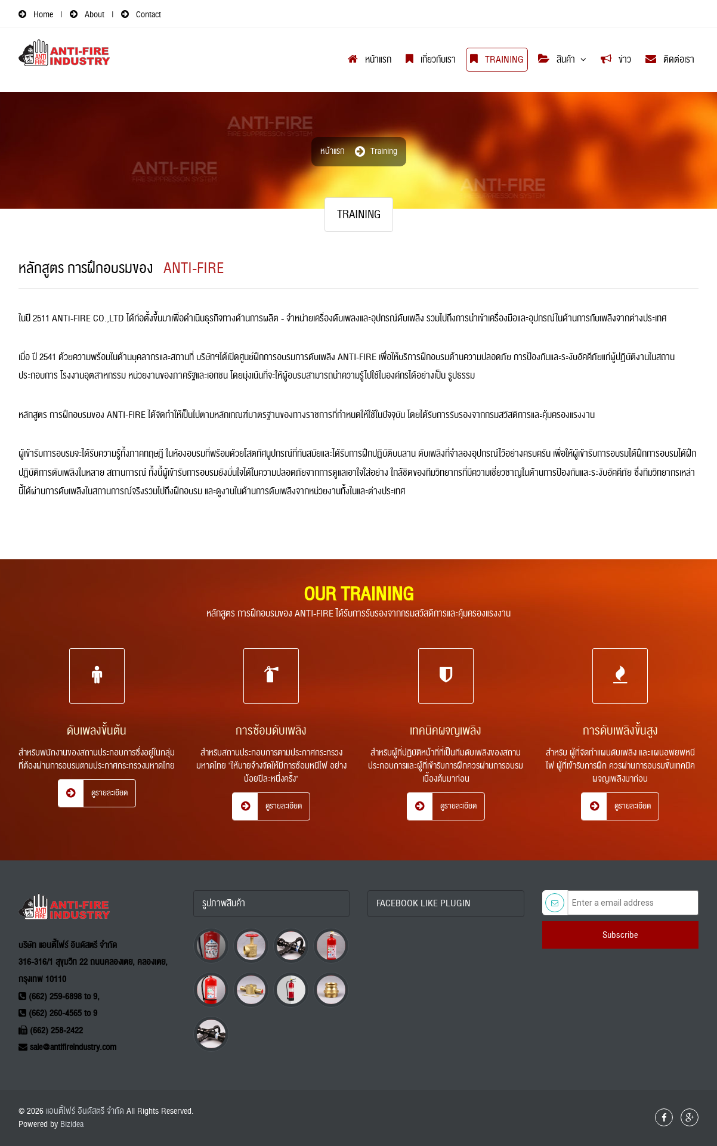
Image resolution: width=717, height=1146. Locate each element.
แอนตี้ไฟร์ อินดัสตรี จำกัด (85, 1111)
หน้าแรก (369, 59)
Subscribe (620, 935)
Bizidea (72, 1124)
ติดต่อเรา (669, 59)
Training (497, 59)
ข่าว (616, 59)
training (383, 151)
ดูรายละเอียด (93, 790)
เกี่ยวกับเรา (431, 59)
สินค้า (556, 59)
